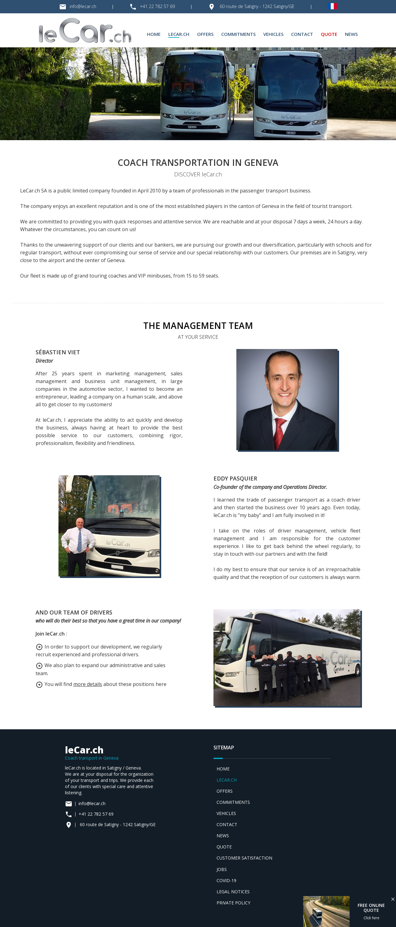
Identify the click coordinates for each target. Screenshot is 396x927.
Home (154, 34)
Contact (302, 34)
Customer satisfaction (244, 858)
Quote (329, 34)
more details (87, 684)
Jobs (222, 869)
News (351, 34)
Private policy (233, 903)
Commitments (238, 34)
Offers (205, 34)
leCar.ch (178, 34)
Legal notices (233, 892)
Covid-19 (226, 880)
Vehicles (273, 34)
